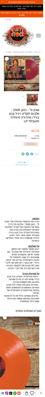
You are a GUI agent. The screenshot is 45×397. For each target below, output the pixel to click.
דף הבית (37, 52)
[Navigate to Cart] (26, 393)
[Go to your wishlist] (32, 393)
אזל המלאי (31, 144)
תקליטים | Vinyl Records (22, 52)
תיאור (22, 162)
